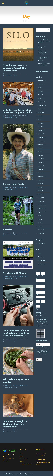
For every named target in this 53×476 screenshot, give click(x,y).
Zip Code (37, 308)
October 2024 (41, 108)
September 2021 (42, 211)
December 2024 (42, 101)
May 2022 (40, 189)
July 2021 (40, 214)
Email (38, 277)
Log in (39, 252)
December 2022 (42, 168)
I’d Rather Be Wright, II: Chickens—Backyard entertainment (15, 423)
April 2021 (40, 225)
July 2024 (40, 115)
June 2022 (40, 186)
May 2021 (40, 221)
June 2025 (40, 90)
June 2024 (40, 118)
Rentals (21, 455)
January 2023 (41, 165)
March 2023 (41, 158)
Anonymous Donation (43, 316)
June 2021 (40, 218)
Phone (38, 283)
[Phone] (40, 285)
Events (21, 452)
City (37, 302)
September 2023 (42, 143)
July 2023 (40, 147)
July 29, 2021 (8, 72)
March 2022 (41, 197)
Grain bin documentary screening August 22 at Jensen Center (15, 67)
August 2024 (41, 111)
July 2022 (40, 182)
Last (42, 274)
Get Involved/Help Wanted (26, 463)
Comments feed (42, 259)
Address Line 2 (39, 298)
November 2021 (42, 207)
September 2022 (42, 175)
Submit (39, 358)
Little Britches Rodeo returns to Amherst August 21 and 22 (18, 110)
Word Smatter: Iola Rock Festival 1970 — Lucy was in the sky (44, 40)
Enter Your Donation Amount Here (41, 340)
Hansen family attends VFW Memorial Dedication (43, 57)
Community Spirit (24, 458)
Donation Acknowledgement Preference (41, 312)
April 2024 (40, 122)
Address (39, 289)
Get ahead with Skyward (15, 272)
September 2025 (42, 79)
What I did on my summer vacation (16, 379)
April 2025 (40, 94)
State (42, 302)
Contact (21, 460)
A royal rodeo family (13, 183)
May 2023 (40, 154)
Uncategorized (9, 74)
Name (38, 270)
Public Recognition (42, 318)
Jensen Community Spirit (21, 72)
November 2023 (42, 136)
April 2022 (40, 193)
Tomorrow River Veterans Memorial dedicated (44, 63)
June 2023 (40, 150)
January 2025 (41, 97)
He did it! (7, 228)
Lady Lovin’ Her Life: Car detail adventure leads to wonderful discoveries (16, 332)
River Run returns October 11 (42, 45)
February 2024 (41, 129)
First (37, 274)
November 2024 (42, 104)
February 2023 (41, 161)
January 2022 (41, 200)
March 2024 (41, 126)
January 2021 (41, 232)
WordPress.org (41, 263)
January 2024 (41, 133)
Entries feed (41, 256)
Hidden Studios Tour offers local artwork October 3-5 (43, 51)
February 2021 (41, 229)
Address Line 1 (39, 293)
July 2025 (40, 86)
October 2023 (41, 140)
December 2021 (42, 204)
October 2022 (41, 172)
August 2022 (41, 179)
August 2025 (41, 83)
